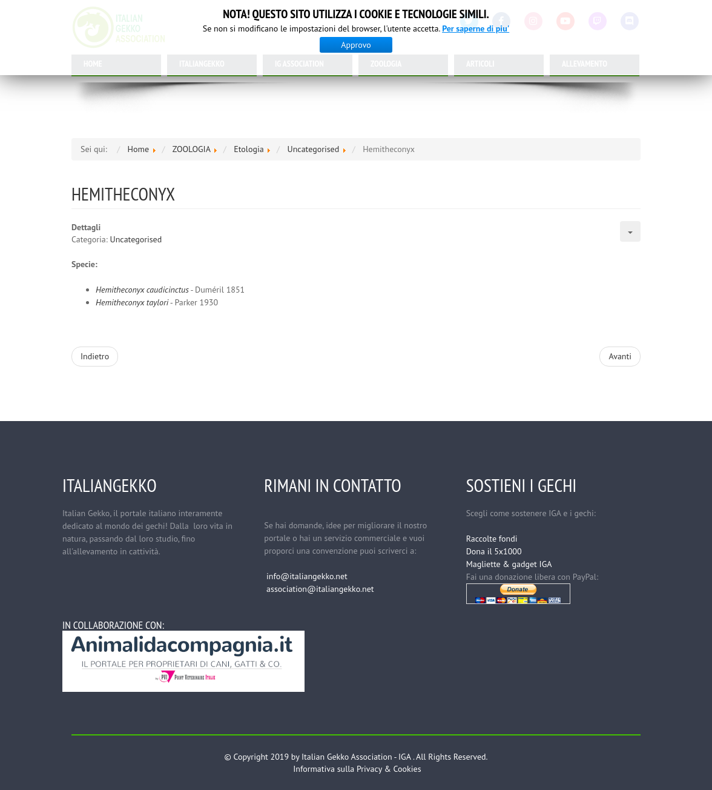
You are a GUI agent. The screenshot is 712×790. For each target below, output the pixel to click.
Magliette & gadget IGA (509, 564)
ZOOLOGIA (386, 63)
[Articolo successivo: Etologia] (620, 357)
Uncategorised (136, 239)
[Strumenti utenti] (630, 231)
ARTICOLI (480, 63)
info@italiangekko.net (307, 576)
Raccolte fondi (492, 538)
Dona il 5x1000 (494, 551)
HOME (93, 63)
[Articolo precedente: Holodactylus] (94, 357)
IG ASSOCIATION (299, 63)
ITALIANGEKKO (202, 63)
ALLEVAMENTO (584, 63)
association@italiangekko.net (320, 588)
